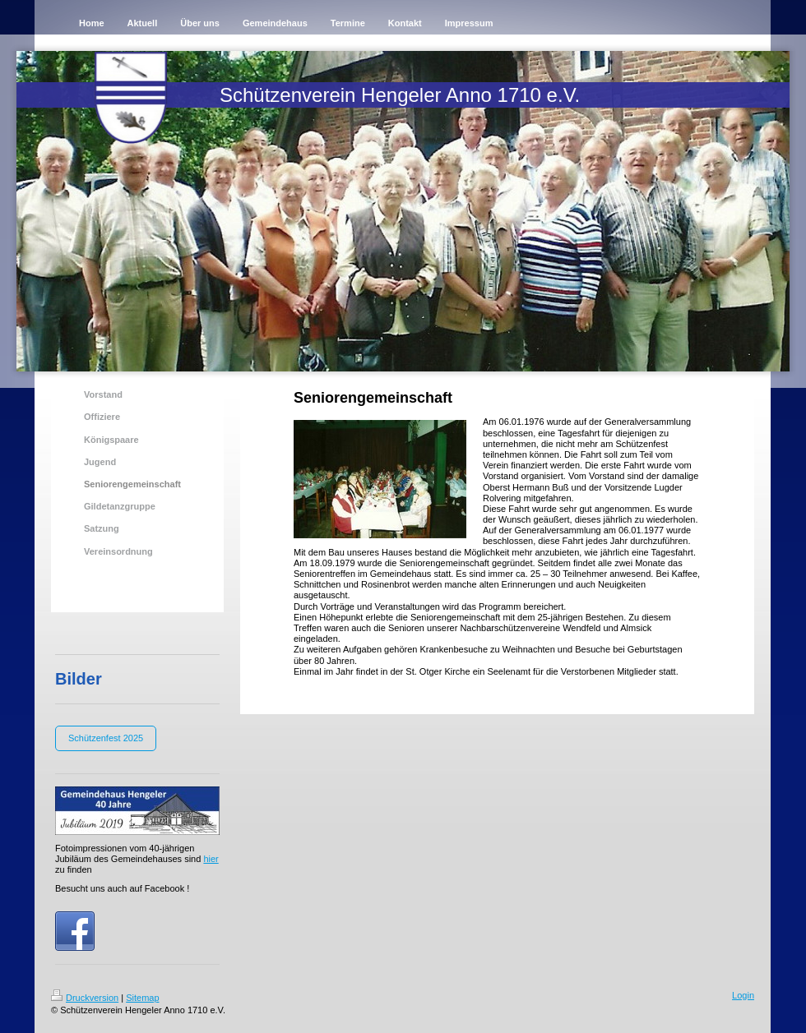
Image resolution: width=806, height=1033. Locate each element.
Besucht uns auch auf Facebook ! (122, 888)
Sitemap (142, 998)
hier (210, 859)
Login (743, 995)
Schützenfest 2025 (105, 738)
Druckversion (84, 998)
